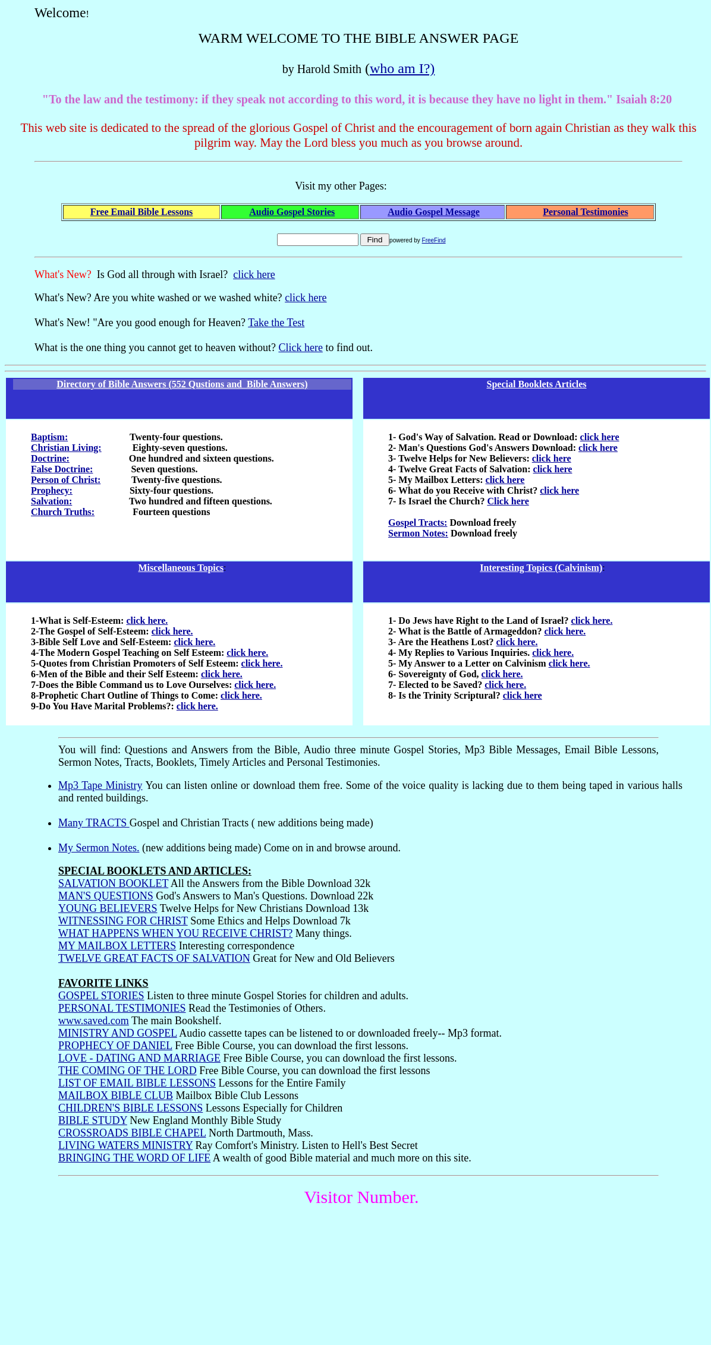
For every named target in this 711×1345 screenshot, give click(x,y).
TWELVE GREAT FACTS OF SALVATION (154, 958)
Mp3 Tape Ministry (100, 785)
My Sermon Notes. (99, 848)
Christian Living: (66, 448)
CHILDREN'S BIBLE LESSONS (130, 1108)
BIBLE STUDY (92, 1120)
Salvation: (51, 501)
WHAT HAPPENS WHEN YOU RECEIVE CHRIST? (175, 933)
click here (254, 274)
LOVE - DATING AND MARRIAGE (139, 1058)
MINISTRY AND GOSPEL (117, 1033)
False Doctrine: (62, 469)
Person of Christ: (65, 480)
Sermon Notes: (418, 533)
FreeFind (434, 240)
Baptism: (49, 437)
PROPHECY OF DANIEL (115, 1046)
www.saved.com (93, 1021)
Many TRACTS (94, 823)
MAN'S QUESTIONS (105, 896)
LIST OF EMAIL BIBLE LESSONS (137, 1083)
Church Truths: (63, 512)
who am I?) (402, 68)
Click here (300, 347)
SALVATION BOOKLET (113, 883)
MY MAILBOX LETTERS (117, 946)
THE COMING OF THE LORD (127, 1070)
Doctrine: (50, 458)
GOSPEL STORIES (101, 996)
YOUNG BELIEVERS (108, 908)
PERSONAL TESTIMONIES (122, 1008)
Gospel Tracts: (417, 522)
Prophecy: (52, 490)
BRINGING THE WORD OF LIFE (134, 1158)
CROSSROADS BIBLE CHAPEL (132, 1133)
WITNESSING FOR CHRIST (123, 921)
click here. (147, 620)
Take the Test (276, 323)
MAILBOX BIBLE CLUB (115, 1095)
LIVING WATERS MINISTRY (125, 1145)
